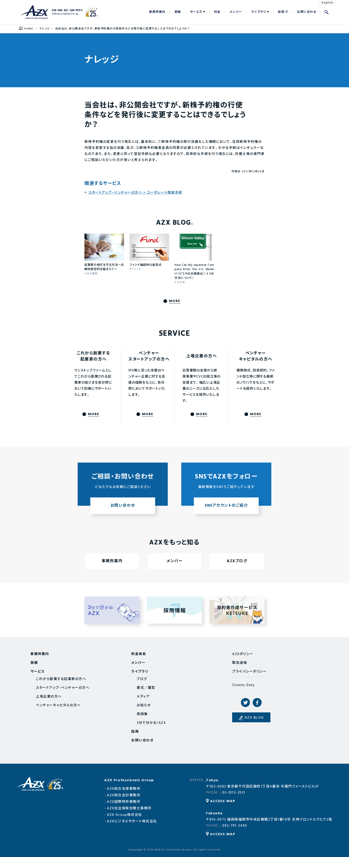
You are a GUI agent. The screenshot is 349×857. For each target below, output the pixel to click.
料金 (217, 12)
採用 (281, 12)
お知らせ (144, 705)
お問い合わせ (306, 12)
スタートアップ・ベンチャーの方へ (62, 688)
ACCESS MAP (222, 801)
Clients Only (243, 685)
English (327, 2)
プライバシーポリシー (249, 671)
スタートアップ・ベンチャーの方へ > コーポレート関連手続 (135, 192)
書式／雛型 (146, 688)
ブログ (142, 679)
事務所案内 (157, 12)
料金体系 (138, 654)
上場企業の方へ (49, 696)
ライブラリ (258, 12)
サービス (196, 12)
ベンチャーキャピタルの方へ (58, 705)
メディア (143, 696)
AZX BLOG (254, 718)
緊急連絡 (239, 663)
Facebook (257, 702)
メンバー (236, 12)
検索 (326, 12)
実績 (177, 12)
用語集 (142, 714)
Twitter (245, 702)
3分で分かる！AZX (151, 723)
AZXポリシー (242, 654)
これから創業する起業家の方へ (61, 679)
